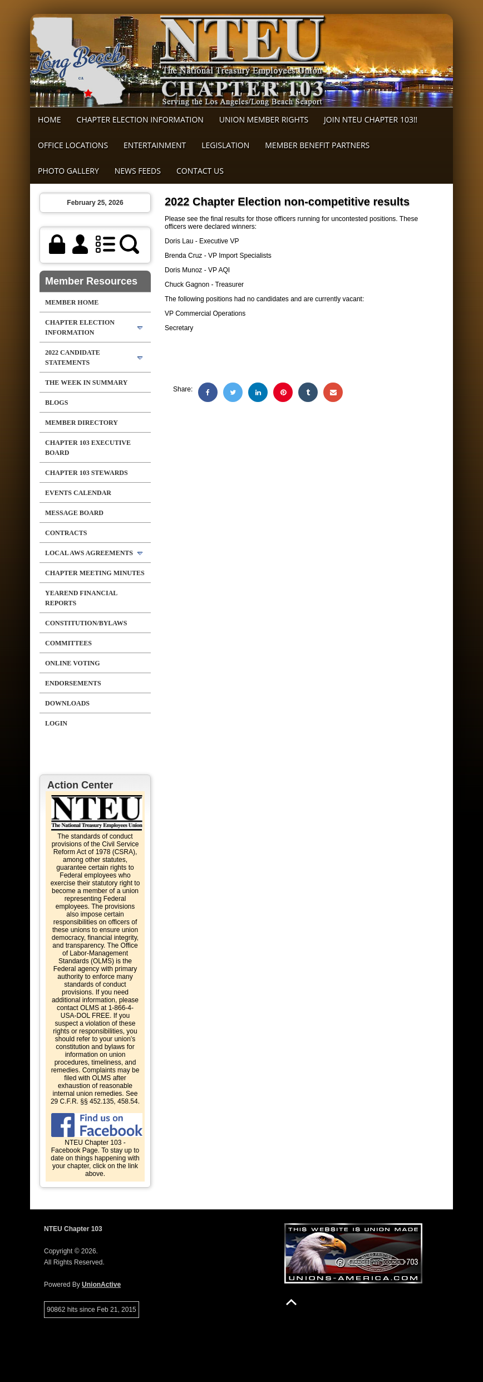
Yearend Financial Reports (81, 598)
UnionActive (101, 1284)
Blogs (56, 402)
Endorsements (73, 683)
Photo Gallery (68, 170)
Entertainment (155, 145)
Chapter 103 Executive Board (88, 448)
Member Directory (81, 423)
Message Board (74, 513)
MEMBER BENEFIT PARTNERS (317, 145)
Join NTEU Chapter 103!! (370, 119)
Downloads (67, 703)
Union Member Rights (263, 119)
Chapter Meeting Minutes (95, 573)
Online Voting (72, 663)
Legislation (225, 145)
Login (56, 723)
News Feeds (138, 170)
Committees (68, 643)
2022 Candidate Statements (72, 357)
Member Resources (91, 281)
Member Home (71, 302)
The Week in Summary (86, 382)
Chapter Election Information (140, 119)
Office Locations (73, 145)
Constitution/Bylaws (86, 623)
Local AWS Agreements (89, 553)
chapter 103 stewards (86, 473)
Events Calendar (78, 493)
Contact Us (200, 170)
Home (49, 119)
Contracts (66, 533)
